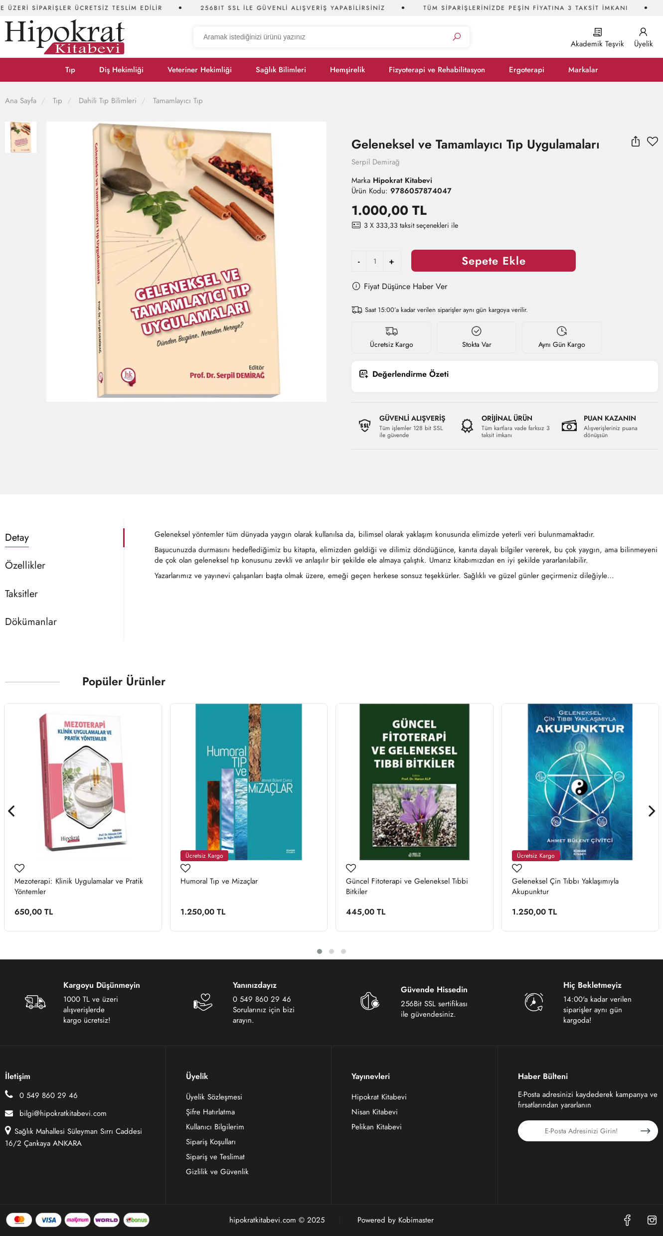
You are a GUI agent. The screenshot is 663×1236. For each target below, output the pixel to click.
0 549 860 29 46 (41, 1095)
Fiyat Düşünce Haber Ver (399, 286)
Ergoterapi (526, 69)
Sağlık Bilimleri (281, 69)
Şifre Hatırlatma (210, 1111)
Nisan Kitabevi (374, 1111)
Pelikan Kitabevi (376, 1126)
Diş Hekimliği (121, 69)
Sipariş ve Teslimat (215, 1156)
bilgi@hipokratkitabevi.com (56, 1113)
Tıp (70, 69)
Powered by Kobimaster (395, 1220)
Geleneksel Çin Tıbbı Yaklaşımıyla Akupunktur (565, 886)
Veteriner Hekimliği (199, 69)
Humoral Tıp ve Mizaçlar (219, 881)
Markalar (583, 69)
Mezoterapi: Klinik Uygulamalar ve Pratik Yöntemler (78, 886)
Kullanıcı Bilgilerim (215, 1126)
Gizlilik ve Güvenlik (217, 1171)
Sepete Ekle (494, 261)
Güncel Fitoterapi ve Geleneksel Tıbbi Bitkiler (407, 886)
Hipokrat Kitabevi (379, 1096)
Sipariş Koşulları (211, 1141)
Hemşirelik (347, 69)
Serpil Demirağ (375, 161)
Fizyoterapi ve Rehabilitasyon (437, 69)
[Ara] (457, 37)
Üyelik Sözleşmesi (214, 1096)
